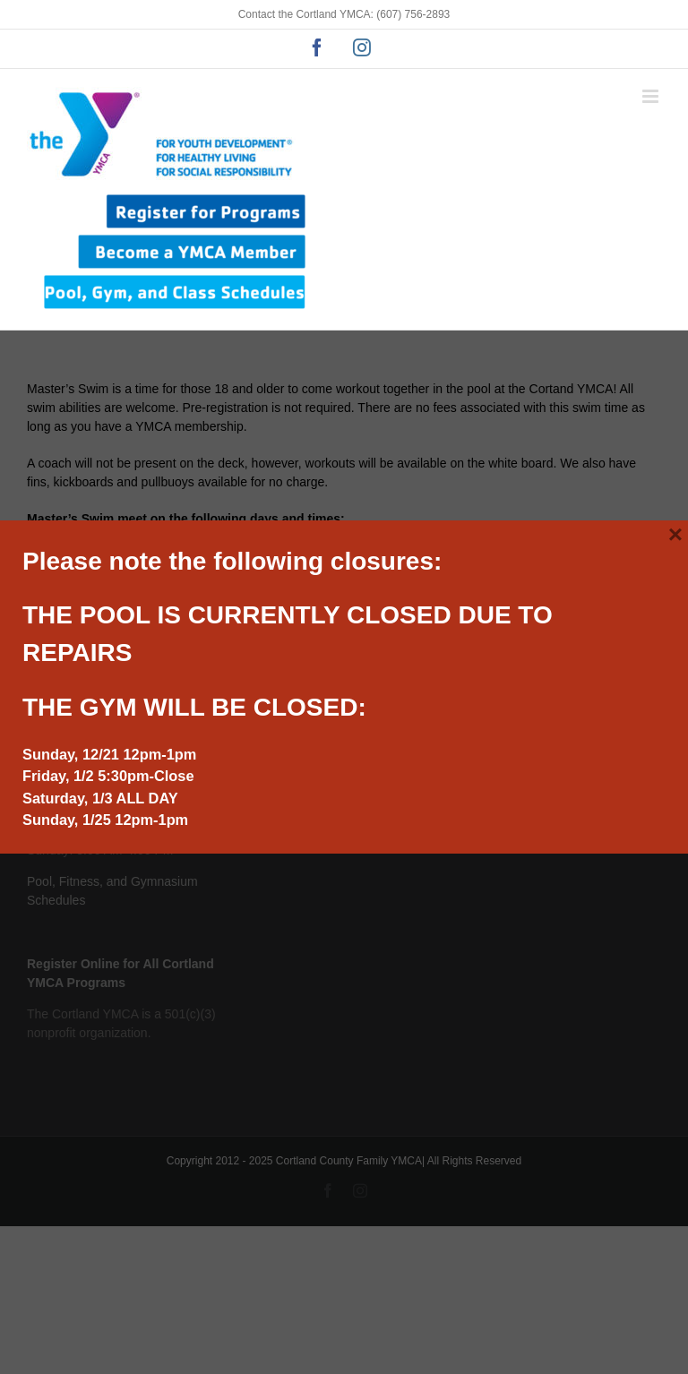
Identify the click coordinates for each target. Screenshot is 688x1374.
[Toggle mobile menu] (651, 96)
